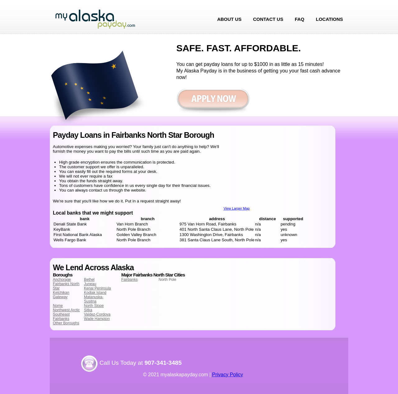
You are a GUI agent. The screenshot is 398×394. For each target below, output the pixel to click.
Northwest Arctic (66, 310)
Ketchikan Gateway (61, 294)
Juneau (90, 284)
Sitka (88, 310)
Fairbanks (129, 279)
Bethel (89, 279)
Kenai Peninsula (97, 288)
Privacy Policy (227, 374)
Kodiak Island (95, 292)
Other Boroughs (66, 323)
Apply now (212, 102)
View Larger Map (237, 208)
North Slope (94, 306)
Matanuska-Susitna (94, 299)
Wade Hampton (97, 319)
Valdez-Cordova (97, 314)
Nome (58, 306)
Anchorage (62, 279)
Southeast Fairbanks (61, 316)
